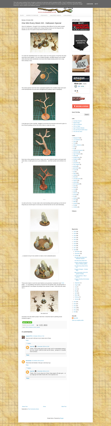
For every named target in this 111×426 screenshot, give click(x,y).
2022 (75, 237)
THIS (62, 283)
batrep (74, 155)
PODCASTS (44, 15)
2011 (75, 309)
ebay (74, 161)
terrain (34, 327)
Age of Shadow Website (78, 128)
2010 (75, 311)
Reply (27, 340)
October (77, 255)
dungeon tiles (76, 157)
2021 (75, 239)
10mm (74, 141)
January (77, 299)
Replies (29, 343)
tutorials (38, 327)
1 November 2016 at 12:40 (43, 346)
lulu (74, 171)
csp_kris (32, 346)
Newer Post (24, 406)
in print (74, 169)
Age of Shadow (76, 153)
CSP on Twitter (76, 126)
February (77, 297)
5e (73, 148)
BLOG (22, 15)
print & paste (76, 184)
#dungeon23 (76, 137)
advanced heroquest (78, 150)
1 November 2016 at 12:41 (43, 371)
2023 (75, 235)
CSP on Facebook (77, 124)
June (76, 289)
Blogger (61, 418)
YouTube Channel (77, 121)
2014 (75, 303)
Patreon (75, 180)
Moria (74, 177)
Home (44, 406)
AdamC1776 (29, 336)
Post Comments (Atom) (33, 409)
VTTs (74, 200)
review (74, 187)
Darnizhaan (28, 360)
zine (74, 205)
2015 (75, 301)
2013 (75, 305)
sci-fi (74, 189)
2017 (75, 247)
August (76, 285)
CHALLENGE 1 (67, 15)
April (76, 293)
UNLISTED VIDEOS (55, 15)
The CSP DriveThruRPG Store (80, 129)
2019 (75, 243)
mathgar (75, 175)
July (76, 287)
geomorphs (75, 168)
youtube (75, 203)
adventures (75, 152)
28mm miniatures (29, 327)
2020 (75, 241)
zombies (75, 207)
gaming (75, 166)
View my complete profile (78, 320)
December (77, 251)
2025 (75, 231)
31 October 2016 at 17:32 (38, 336)
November (77, 253)
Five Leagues (76, 164)
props (74, 185)
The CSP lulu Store (77, 131)
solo (74, 191)
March (76, 295)
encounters (75, 162)
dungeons (75, 159)
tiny (74, 196)
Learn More (90, 4)
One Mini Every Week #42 (81, 260)
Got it (96, 4)
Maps (74, 173)
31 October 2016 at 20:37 (38, 360)
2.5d (74, 143)
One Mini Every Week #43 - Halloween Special (81, 258)
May (76, 291)
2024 (75, 233)
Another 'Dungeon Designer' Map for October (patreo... (81, 263)
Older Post (63, 406)
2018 (75, 245)
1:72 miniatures (76, 139)
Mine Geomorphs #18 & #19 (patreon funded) (81, 273)
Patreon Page (76, 122)
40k (74, 146)
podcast (75, 182)
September (77, 283)
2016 (75, 249)
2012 (75, 307)
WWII (74, 201)
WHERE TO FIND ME (32, 15)
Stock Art (75, 192)
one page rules (76, 178)
